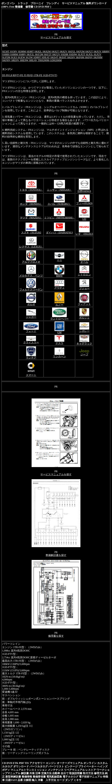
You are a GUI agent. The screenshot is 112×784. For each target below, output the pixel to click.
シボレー (84, 331)
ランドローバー (59, 318)
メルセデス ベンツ (31, 275)
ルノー (59, 304)
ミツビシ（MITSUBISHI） (59, 217)
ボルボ (31, 304)
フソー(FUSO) (84, 203)
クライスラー (31, 342)
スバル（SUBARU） (59, 204)
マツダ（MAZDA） (31, 217)
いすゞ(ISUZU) (84, 233)
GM (59, 332)
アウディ (59, 287)
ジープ (84, 354)
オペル (84, 262)
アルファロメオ (31, 261)
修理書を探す (56, 636)
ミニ (59, 260)
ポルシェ (84, 317)
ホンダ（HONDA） (31, 204)
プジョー (84, 288)
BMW (59, 275)
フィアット (84, 304)
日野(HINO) (84, 191)
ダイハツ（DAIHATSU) (59, 232)
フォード (31, 331)
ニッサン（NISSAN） (59, 189)
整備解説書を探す (56, 555)
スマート (31, 375)
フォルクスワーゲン (31, 289)
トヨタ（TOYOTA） (31, 189)
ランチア (31, 357)
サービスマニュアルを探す (56, 37)
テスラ (59, 343)
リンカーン (59, 356)
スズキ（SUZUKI (31, 232)
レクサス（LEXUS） (31, 246)
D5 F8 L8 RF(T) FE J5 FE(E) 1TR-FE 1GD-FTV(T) (29, 75)
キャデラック (84, 343)
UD (84, 219)
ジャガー (31, 317)
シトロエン (84, 274)
